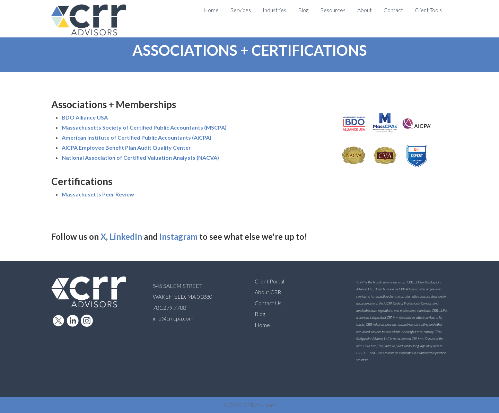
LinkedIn (126, 236)
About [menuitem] (364, 10)
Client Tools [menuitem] (428, 10)
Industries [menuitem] (274, 10)
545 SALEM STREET (177, 285)
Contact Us (268, 303)
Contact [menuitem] (393, 10)
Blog (260, 313)
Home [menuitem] (211, 10)
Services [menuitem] (240, 10)
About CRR (268, 292)
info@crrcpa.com (173, 318)
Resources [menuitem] (332, 10)
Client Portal (269, 281)
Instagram (178, 236)
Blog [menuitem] (303, 10)
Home (262, 325)
